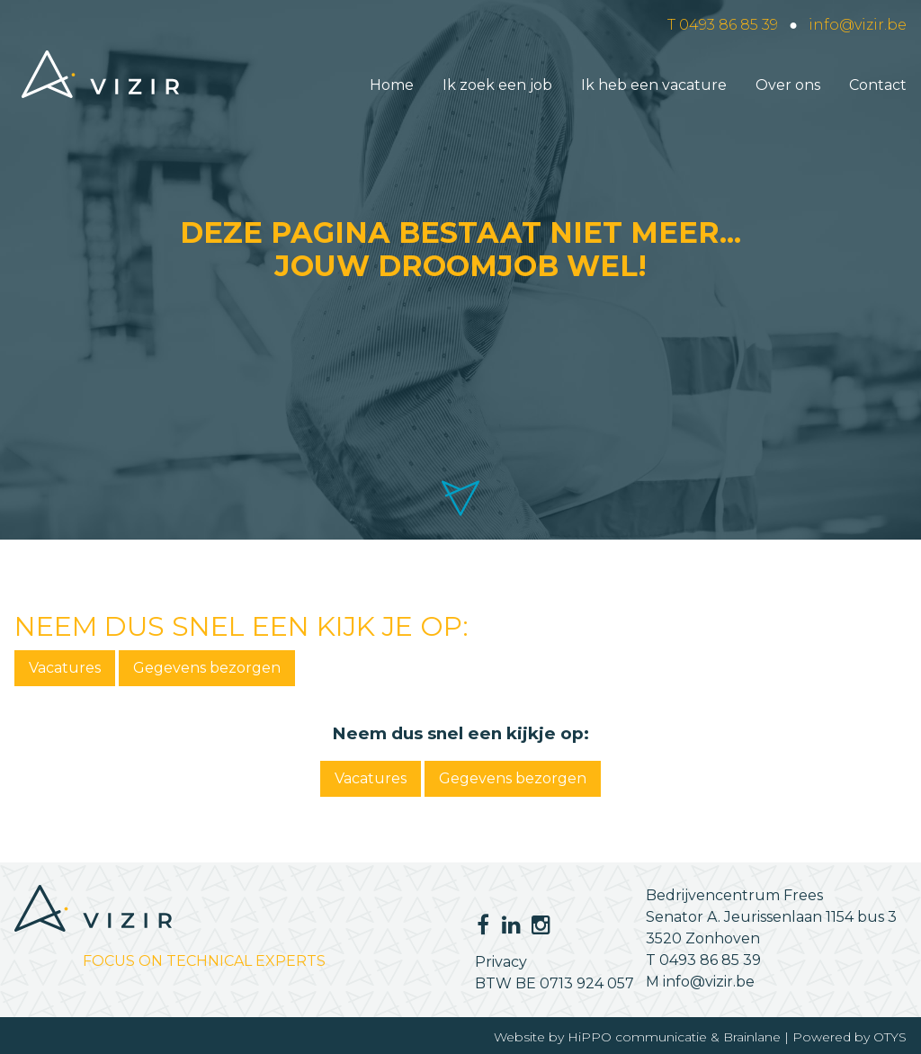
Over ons (788, 85)
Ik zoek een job (497, 85)
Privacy (501, 961)
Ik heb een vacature (654, 85)
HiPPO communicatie (637, 1037)
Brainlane (752, 1037)
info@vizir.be (858, 24)
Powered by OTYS (849, 1037)
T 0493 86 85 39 (722, 24)
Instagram (539, 924)
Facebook (482, 924)
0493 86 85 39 (710, 960)
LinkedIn (506, 924)
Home (392, 85)
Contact (878, 85)
